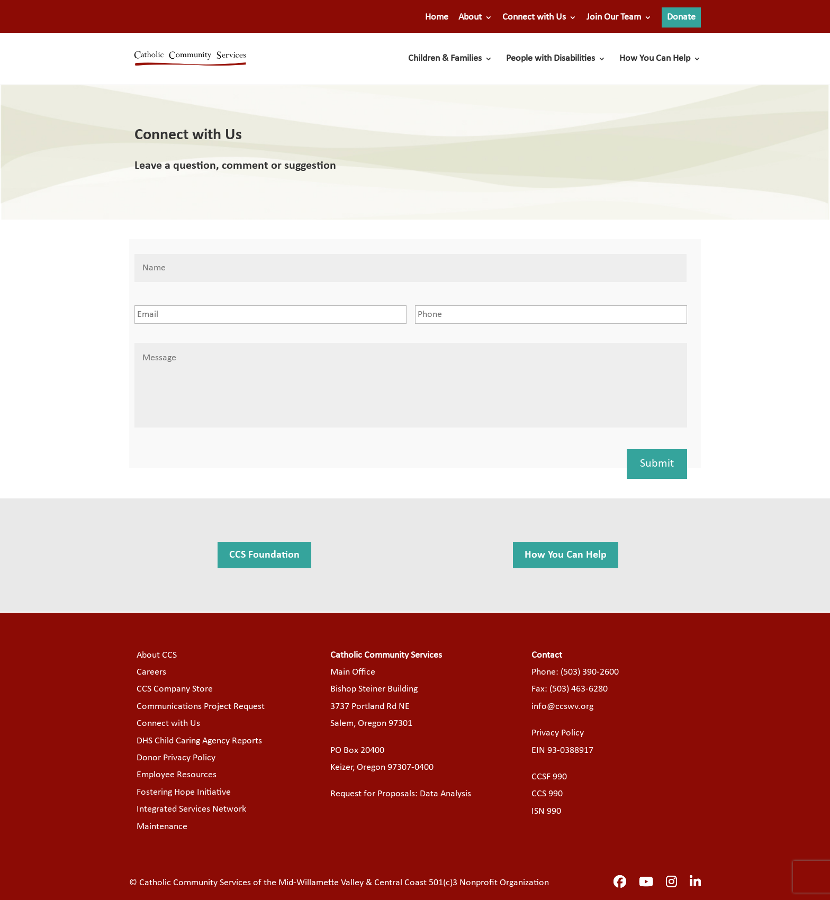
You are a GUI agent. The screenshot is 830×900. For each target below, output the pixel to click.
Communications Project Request (201, 707)
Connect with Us (534, 17)
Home (436, 17)
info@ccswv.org (562, 707)
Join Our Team (614, 17)
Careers (151, 672)
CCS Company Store (175, 689)
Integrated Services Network (191, 809)
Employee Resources (176, 775)
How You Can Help (654, 59)
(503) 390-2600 (590, 672)
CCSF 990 (549, 777)
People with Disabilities (550, 59)
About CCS (157, 655)
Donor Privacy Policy (176, 758)
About (470, 17)
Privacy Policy (557, 733)
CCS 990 (547, 794)
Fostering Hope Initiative (184, 792)
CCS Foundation (264, 555)
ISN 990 (546, 811)
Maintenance (162, 827)
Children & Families (445, 59)
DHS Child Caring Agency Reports (199, 741)
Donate (681, 17)
